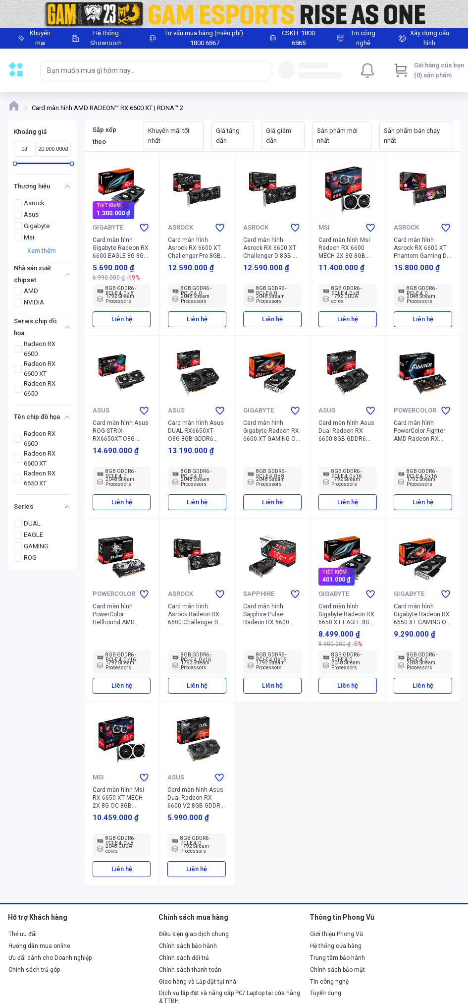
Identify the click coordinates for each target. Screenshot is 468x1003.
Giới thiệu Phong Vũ (336, 934)
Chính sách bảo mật (337, 969)
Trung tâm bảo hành (337, 957)
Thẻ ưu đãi (22, 934)
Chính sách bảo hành (188, 946)
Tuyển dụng (325, 993)
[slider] (15, 163)
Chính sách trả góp (34, 969)
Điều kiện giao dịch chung (194, 934)
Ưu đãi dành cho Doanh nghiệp (50, 957)
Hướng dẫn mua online (39, 946)
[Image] (234, 14)
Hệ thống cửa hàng (336, 946)
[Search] (260, 70)
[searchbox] (146, 70)
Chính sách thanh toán (190, 969)
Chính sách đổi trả (184, 957)
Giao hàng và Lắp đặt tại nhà (197, 981)
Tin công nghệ (329, 981)
